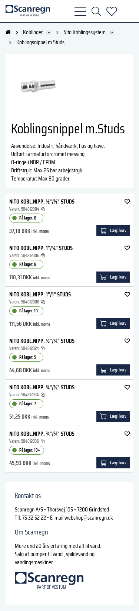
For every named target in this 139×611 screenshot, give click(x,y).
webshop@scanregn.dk (88, 517)
